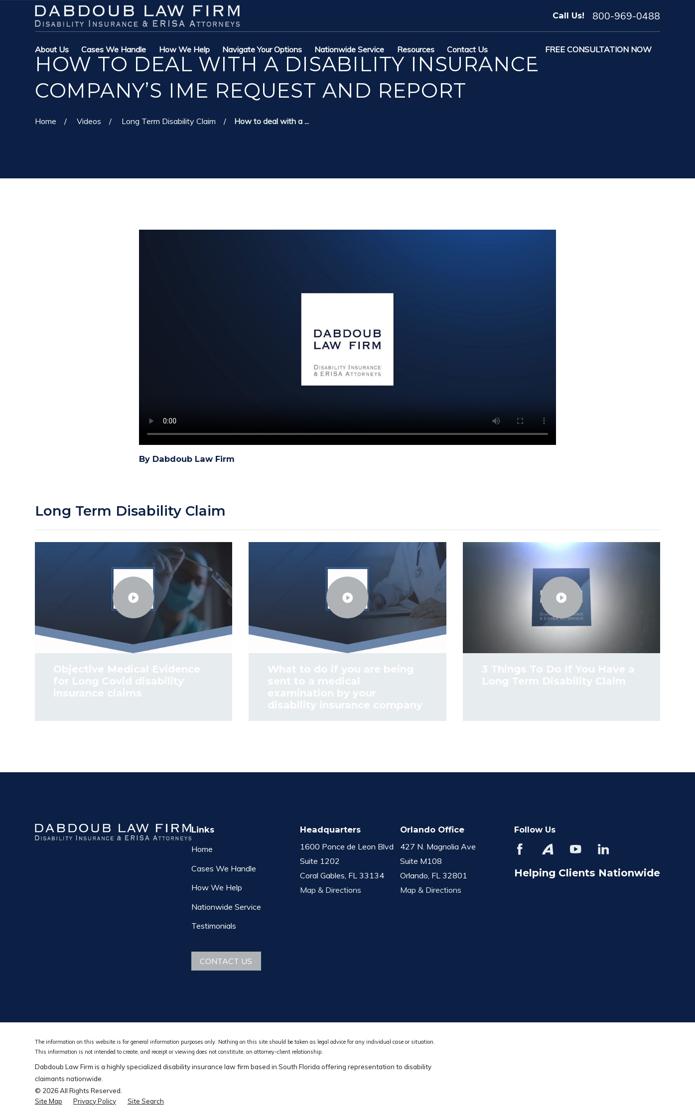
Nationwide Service (226, 907)
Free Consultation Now (598, 49)
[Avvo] (547, 848)
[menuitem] (48, 1101)
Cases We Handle (223, 868)
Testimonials (213, 926)
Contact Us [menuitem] (467, 49)
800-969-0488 (626, 16)
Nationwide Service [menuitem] (349, 49)
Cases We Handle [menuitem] (113, 49)
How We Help (216, 887)
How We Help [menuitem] (184, 49)
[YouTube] (575, 848)
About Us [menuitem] (52, 49)
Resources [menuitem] (415, 49)
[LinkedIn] (603, 848)
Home (202, 849)
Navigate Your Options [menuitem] (262, 49)
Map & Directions (330, 890)
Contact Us (226, 961)
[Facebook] (519, 848)
